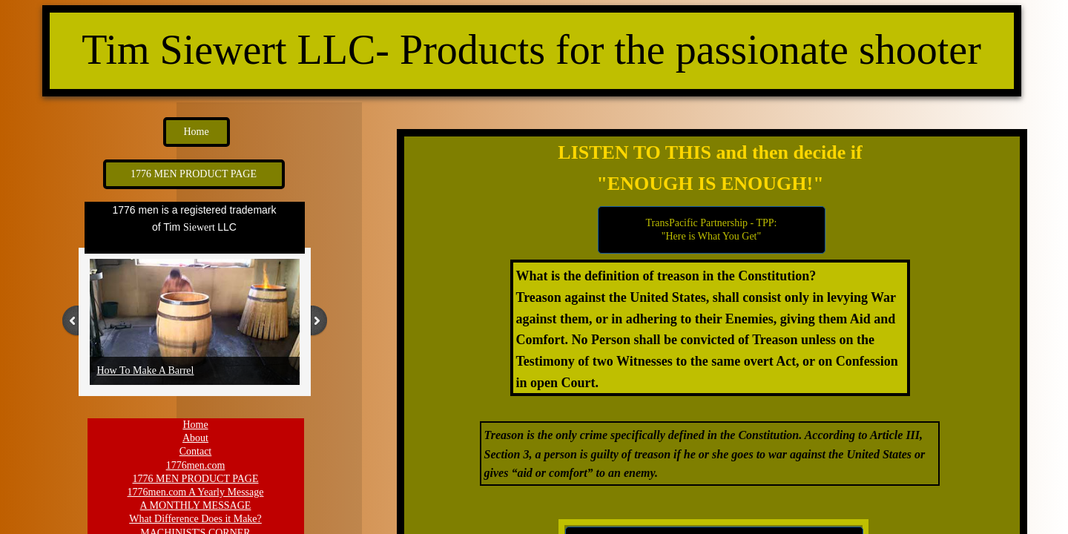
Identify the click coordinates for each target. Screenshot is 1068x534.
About (195, 438)
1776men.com (195, 465)
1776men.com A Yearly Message (196, 492)
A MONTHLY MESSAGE (195, 505)
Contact (195, 451)
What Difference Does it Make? (195, 518)
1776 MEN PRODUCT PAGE (196, 478)
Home (195, 424)
